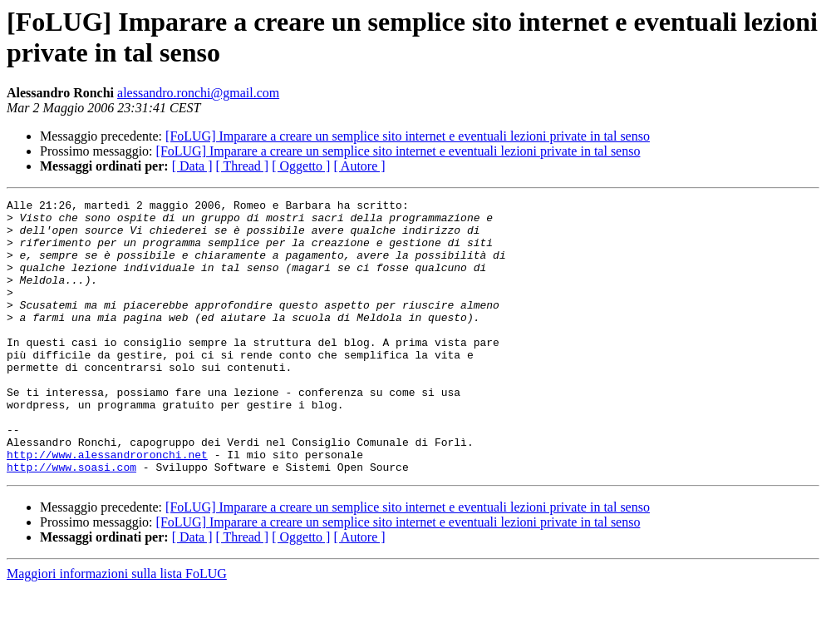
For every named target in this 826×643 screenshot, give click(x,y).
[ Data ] (192, 166)
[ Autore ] (359, 166)
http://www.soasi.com (71, 521)
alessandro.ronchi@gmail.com (198, 93)
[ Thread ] (242, 166)
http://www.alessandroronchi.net (107, 506)
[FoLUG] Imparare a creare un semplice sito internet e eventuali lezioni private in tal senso (407, 136)
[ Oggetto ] (301, 166)
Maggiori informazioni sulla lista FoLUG (117, 628)
